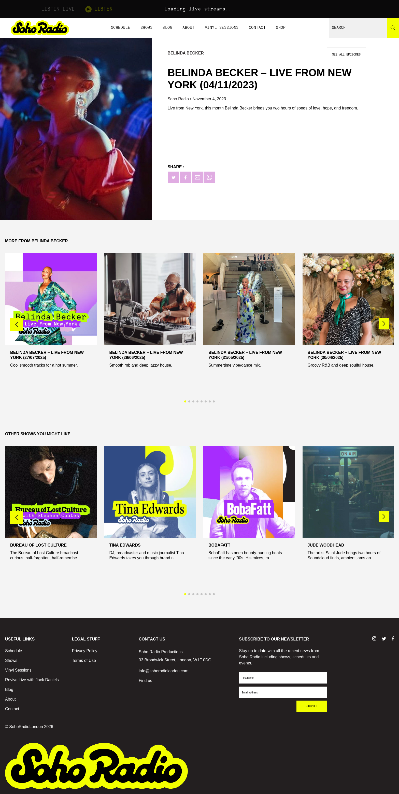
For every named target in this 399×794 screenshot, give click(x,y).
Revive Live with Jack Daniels (32, 680)
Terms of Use (84, 660)
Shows (146, 28)
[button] (384, 323)
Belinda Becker (185, 53)
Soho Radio (178, 99)
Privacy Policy (84, 651)
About (188, 28)
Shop (281, 28)
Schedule (120, 28)
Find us (145, 680)
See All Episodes (346, 54)
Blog (167, 28)
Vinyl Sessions (222, 28)
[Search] (393, 28)
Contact (257, 28)
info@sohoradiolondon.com (163, 671)
